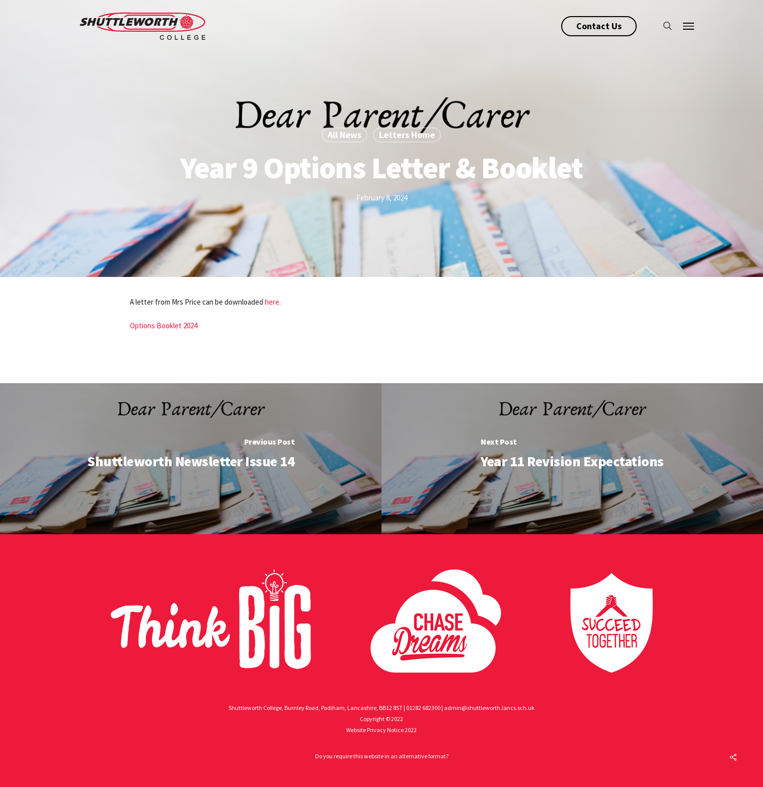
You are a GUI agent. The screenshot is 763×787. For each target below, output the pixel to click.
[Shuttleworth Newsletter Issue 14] (191, 458)
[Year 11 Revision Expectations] (572, 458)
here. (273, 302)
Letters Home (407, 134)
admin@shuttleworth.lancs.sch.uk (489, 707)
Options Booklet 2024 (163, 325)
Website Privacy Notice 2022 (381, 730)
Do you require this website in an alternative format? (381, 756)
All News (344, 134)
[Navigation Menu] (689, 26)
